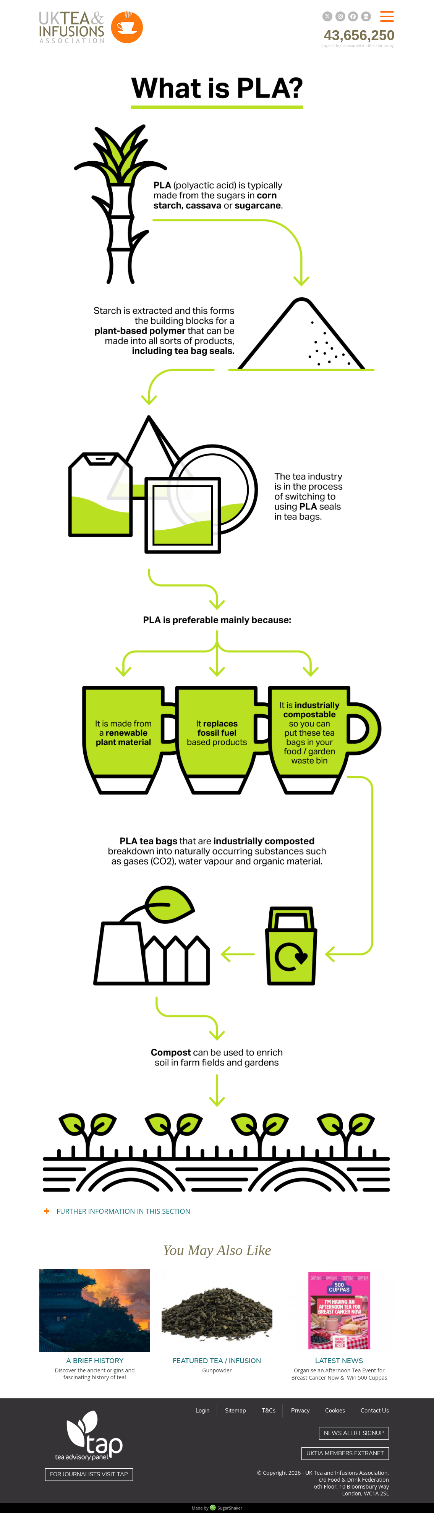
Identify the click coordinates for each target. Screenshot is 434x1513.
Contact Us (375, 1411)
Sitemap (235, 1411)
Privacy (300, 1411)
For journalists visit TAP (89, 1474)
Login (203, 1411)
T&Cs (268, 1411)
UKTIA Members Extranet (345, 1453)
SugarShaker (230, 1508)
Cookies (335, 1411)
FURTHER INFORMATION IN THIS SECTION (123, 1211)
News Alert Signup (354, 1433)
